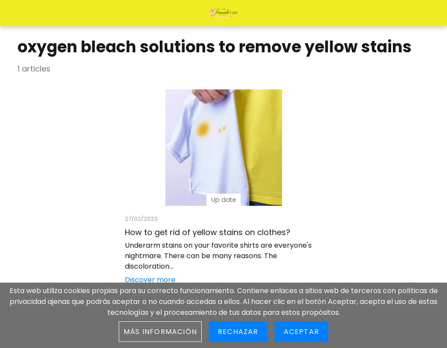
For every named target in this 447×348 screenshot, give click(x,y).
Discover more (150, 280)
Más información (160, 332)
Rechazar (238, 332)
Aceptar (301, 332)
